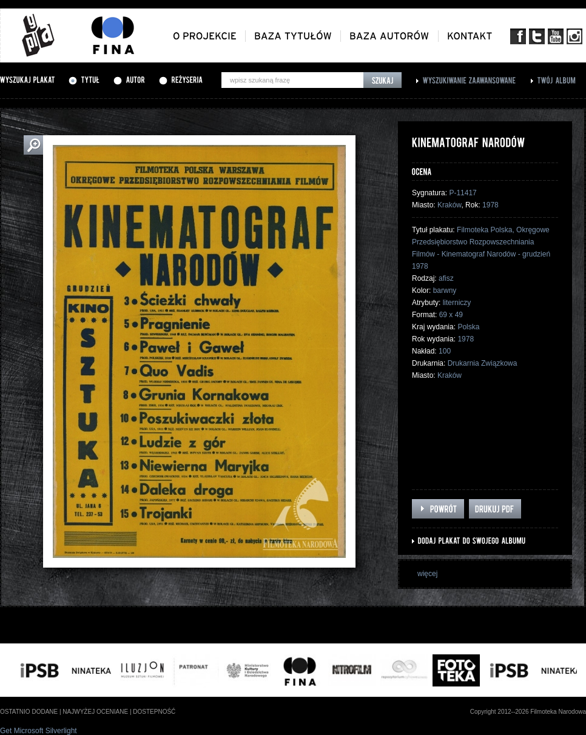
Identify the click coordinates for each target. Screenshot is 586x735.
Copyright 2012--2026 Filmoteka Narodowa (528, 711)
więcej (427, 573)
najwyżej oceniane (95, 711)
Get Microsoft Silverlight (38, 731)
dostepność (154, 711)
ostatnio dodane (29, 711)
